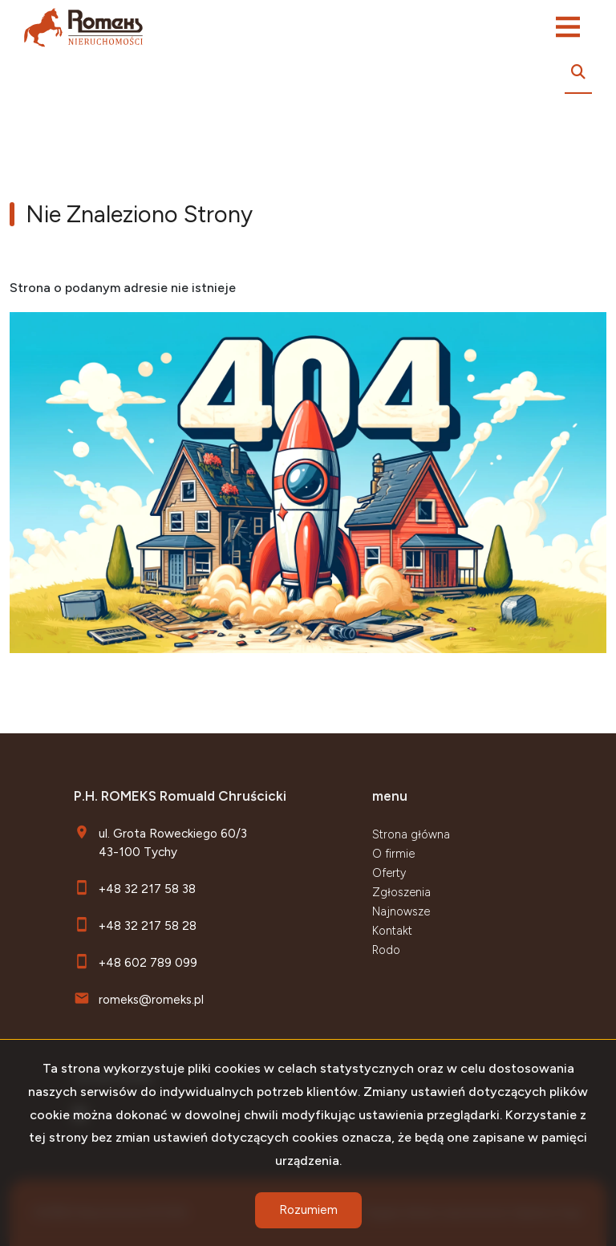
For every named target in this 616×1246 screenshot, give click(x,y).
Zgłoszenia (401, 892)
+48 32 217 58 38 (147, 888)
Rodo (386, 950)
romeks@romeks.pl (151, 999)
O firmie (393, 853)
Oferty (389, 873)
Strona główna (411, 834)
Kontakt (392, 930)
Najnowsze (401, 911)
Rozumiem (308, 1210)
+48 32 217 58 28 (148, 925)
